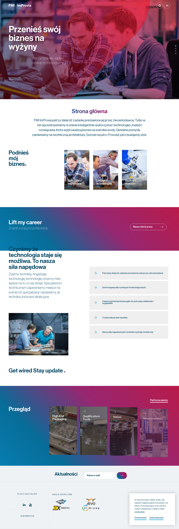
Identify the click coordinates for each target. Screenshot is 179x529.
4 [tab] (175, 53)
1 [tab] (175, 45)
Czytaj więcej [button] (139, 512)
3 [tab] (175, 50)
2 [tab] (175, 48)
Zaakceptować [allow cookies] (156, 517)
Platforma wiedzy (159, 406)
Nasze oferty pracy (148, 232)
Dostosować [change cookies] (140, 517)
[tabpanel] (89, 49)
